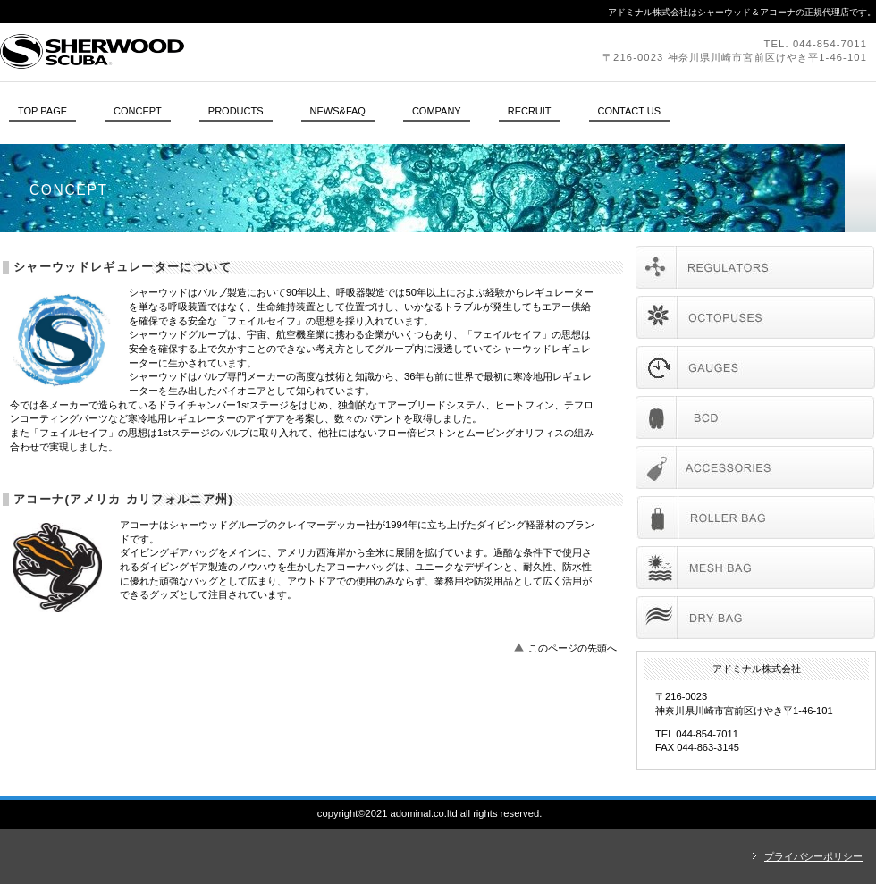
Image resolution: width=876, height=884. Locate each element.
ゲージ (755, 367)
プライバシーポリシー (813, 856)
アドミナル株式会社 (246, 52)
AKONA (755, 517)
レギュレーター (755, 267)
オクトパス (755, 317)
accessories (755, 467)
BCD (755, 417)
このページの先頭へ (572, 648)
